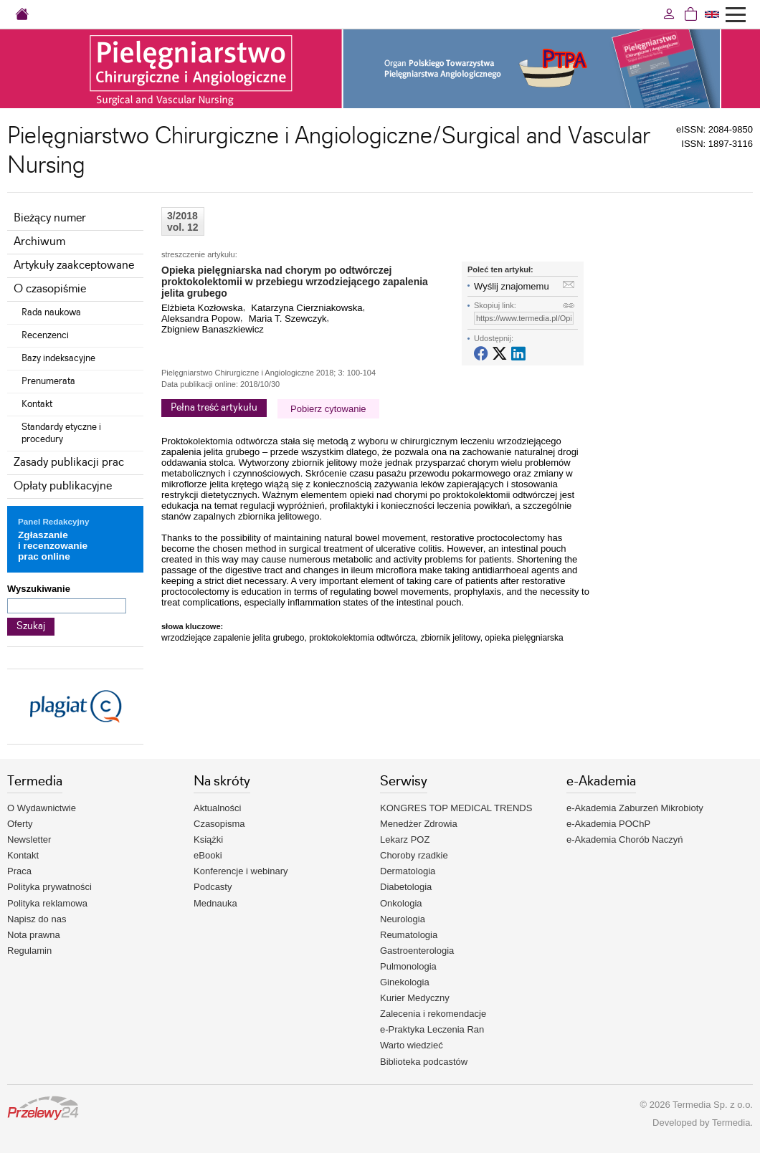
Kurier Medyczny (415, 997)
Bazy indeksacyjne (58, 358)
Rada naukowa (51, 312)
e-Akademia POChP (608, 823)
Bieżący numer (50, 218)
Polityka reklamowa (47, 903)
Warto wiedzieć (411, 1045)
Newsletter (29, 839)
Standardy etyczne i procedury (61, 433)
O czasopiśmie (50, 289)
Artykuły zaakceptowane (74, 265)
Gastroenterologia (417, 950)
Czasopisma (219, 823)
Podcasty (213, 886)
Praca (19, 871)
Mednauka (215, 903)
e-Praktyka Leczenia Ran (432, 1029)
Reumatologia (408, 934)
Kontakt (37, 404)
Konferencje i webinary (241, 871)
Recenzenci (45, 335)
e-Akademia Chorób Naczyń (624, 839)
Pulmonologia (408, 966)
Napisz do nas (36, 919)
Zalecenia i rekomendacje (433, 1013)
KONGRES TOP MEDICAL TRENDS (456, 808)
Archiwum (39, 242)
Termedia (731, 1122)
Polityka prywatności (49, 886)
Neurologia (402, 919)
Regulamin (29, 950)
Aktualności (217, 808)
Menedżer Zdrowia (418, 823)
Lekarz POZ (404, 839)
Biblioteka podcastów (423, 1061)
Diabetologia (406, 886)
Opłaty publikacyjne (63, 486)
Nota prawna (33, 934)
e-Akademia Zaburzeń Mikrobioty (634, 808)
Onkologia (401, 903)
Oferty (19, 823)
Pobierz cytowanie (328, 408)
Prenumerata (48, 381)
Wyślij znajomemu (511, 286)
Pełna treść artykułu (214, 408)
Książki (208, 839)
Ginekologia (404, 982)
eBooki (208, 855)
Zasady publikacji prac (69, 462)
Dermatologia (407, 871)
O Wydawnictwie (41, 808)
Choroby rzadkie (414, 855)
